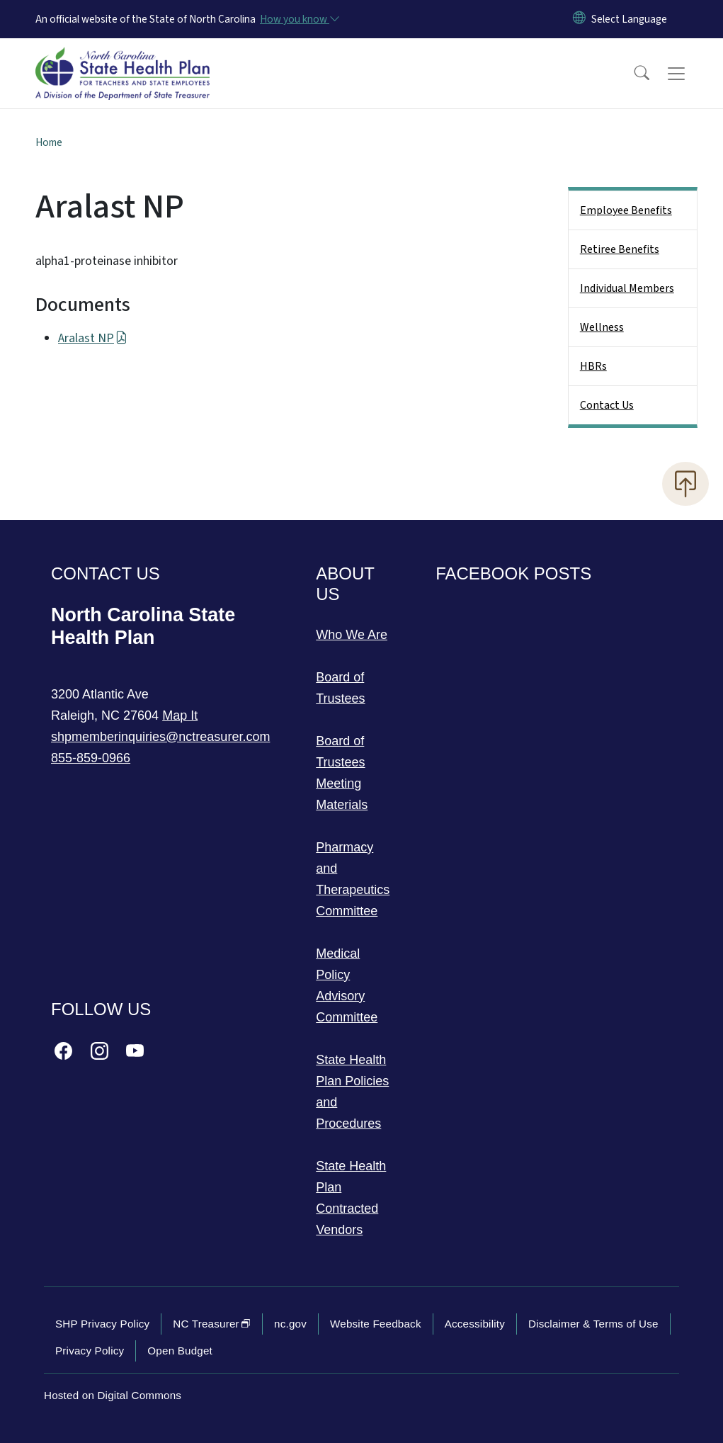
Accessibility (475, 1324)
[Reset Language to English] (579, 19)
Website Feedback (375, 1324)
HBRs (593, 366)
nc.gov (290, 1324)
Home (48, 142)
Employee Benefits (626, 210)
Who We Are (351, 635)
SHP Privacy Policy (102, 1324)
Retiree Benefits (619, 249)
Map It (180, 715)
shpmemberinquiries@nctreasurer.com (160, 737)
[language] (629, 19)
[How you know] (299, 19)
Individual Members (627, 288)
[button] (632, 74)
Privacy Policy (89, 1351)
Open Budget (179, 1351)
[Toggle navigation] (689, 74)
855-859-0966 (90, 758)
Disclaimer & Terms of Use (593, 1324)
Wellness (602, 327)
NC (212, 1324)
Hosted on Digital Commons (112, 1395)
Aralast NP (92, 338)
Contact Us (607, 405)
